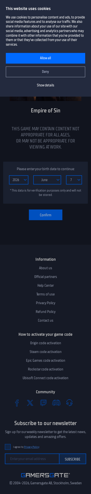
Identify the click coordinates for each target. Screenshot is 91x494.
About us (45, 268)
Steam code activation (46, 351)
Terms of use (45, 294)
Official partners (45, 276)
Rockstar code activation (45, 369)
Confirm (45, 215)
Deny (45, 71)
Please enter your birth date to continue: (45, 169)
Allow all (45, 58)
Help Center (45, 285)
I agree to (26, 447)
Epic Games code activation (45, 360)
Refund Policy (46, 311)
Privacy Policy (45, 303)
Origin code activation (45, 343)
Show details (45, 85)
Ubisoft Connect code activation (45, 378)
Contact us (45, 320)
